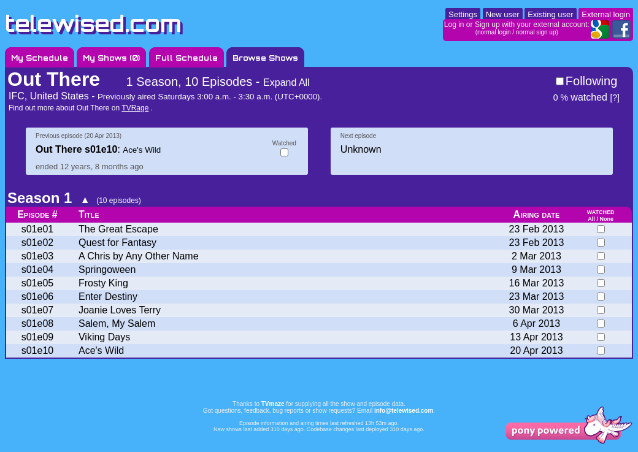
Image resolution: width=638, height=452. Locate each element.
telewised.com (93, 23)
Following (591, 81)
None (606, 219)
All (591, 219)
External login (606, 14)
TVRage (134, 108)
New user (503, 14)
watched (580, 97)
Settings (462, 14)
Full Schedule (186, 58)
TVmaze (273, 403)
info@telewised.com (403, 410)
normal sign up (536, 32)
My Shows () (111, 58)
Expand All (286, 82)
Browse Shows (265, 58)
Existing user (550, 14)
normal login (493, 32)
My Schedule (39, 58)
